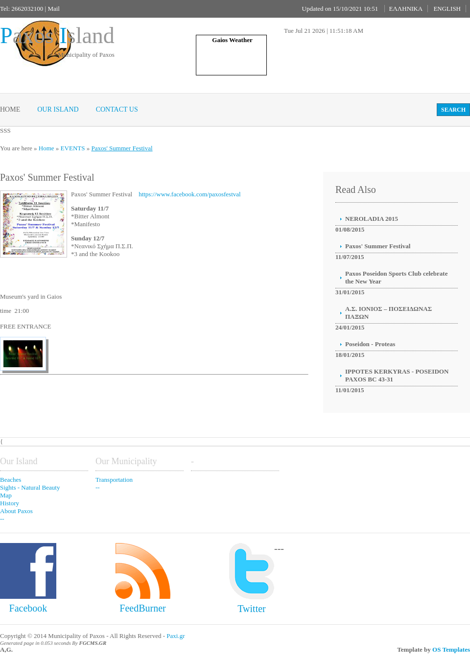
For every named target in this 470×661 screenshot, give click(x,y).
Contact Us (117, 109)
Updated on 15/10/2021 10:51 (340, 8)
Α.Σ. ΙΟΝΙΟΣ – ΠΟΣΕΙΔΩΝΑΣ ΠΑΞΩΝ (388, 312)
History (9, 503)
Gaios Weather (232, 40)
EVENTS (73, 148)
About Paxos (16, 511)
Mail (53, 8)
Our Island (57, 109)
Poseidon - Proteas (370, 344)
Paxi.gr (175, 635)
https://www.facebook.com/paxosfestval (190, 194)
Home (10, 109)
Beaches (10, 479)
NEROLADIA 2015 (371, 218)
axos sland (57, 35)
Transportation (114, 479)
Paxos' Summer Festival (121, 148)
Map (6, 495)
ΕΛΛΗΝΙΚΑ (406, 8)
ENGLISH (447, 8)
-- (2, 518)
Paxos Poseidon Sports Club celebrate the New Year (396, 277)
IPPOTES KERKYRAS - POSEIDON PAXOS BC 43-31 (396, 375)
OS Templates (451, 649)
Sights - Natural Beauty (30, 487)
